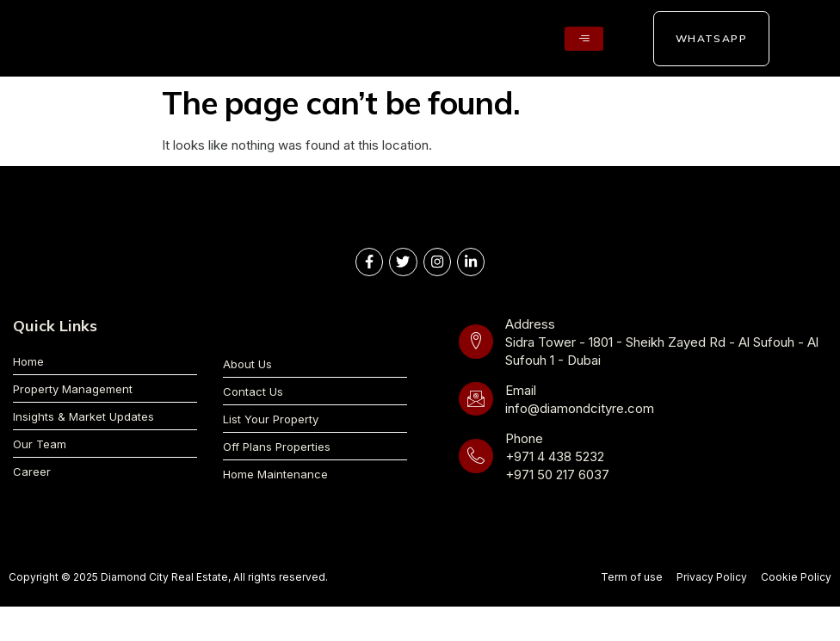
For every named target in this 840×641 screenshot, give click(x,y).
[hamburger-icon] (584, 38)
